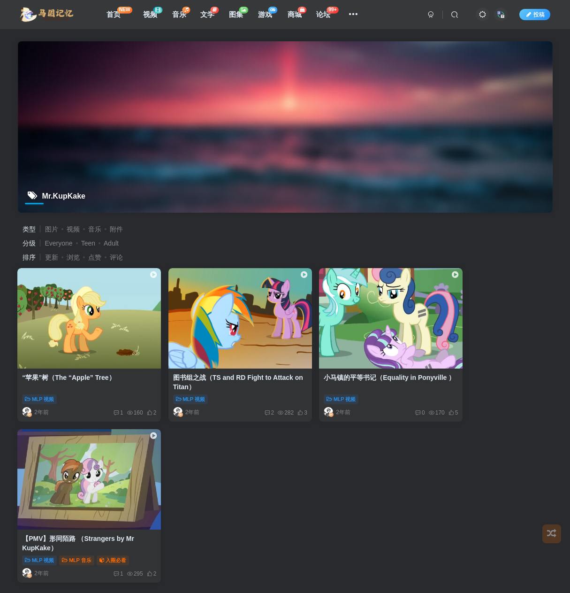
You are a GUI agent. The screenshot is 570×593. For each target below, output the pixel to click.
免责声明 (225, 448)
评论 (116, 257)
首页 (121, 14)
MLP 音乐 (483, 388)
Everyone (59, 243)
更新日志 (391, 448)
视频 (154, 14)
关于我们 (357, 448)
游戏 (269, 14)
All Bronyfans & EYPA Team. (351, 470)
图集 (240, 14)
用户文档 (258, 448)
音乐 (183, 14)
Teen (88, 243)
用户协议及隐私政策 (308, 448)
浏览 (73, 257)
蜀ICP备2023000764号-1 (209, 477)
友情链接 (190, 448)
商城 (298, 14)
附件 (116, 229)
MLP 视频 (39, 388)
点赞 (94, 257)
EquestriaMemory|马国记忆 (273, 470)
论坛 (329, 14)
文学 (211, 14)
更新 (51, 257)
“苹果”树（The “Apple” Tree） (69, 366)
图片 (51, 229)
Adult (111, 243)
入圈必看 (519, 388)
